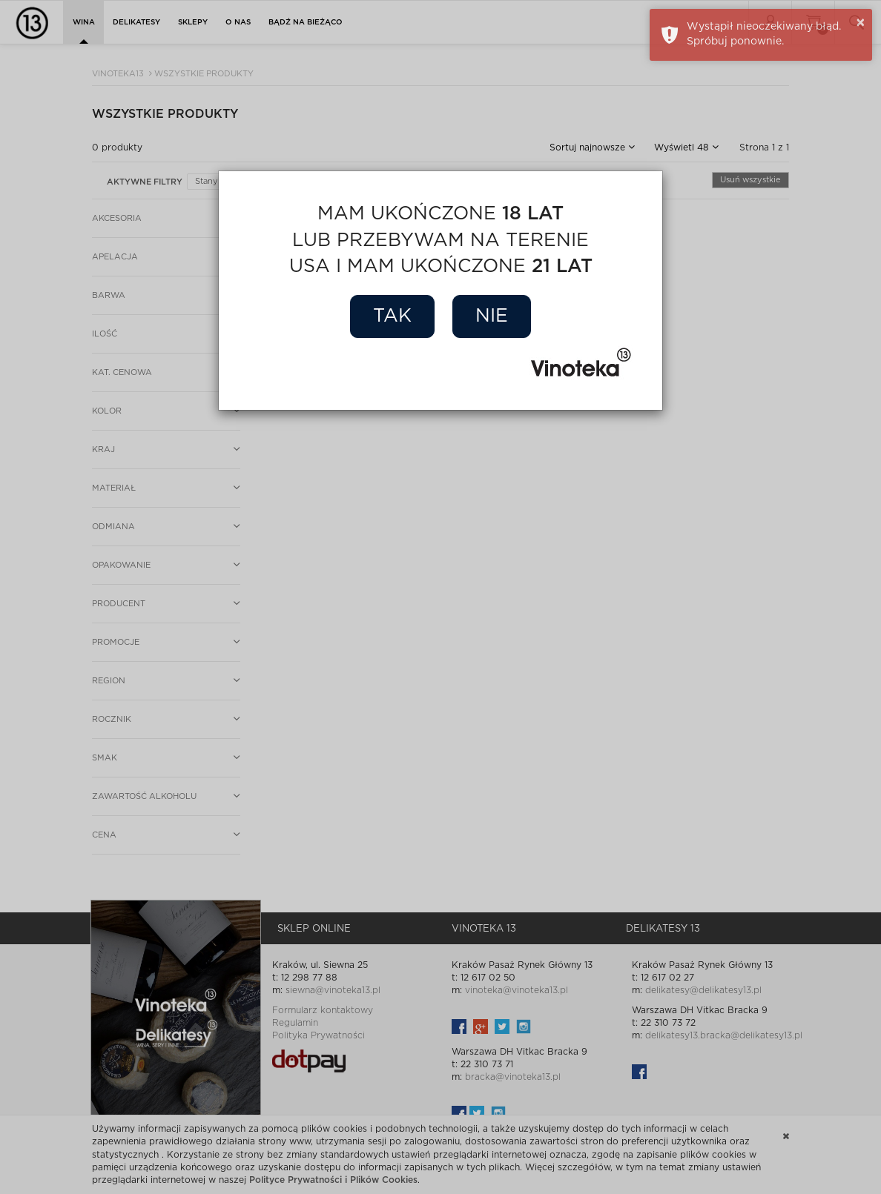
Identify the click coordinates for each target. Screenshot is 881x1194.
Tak (392, 316)
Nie (491, 316)
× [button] (860, 23)
